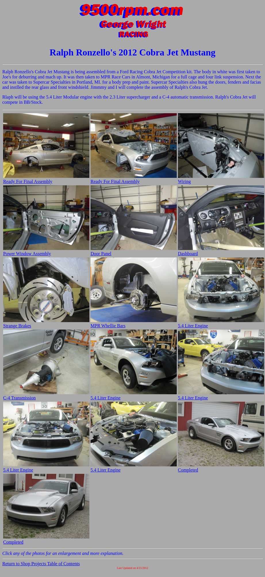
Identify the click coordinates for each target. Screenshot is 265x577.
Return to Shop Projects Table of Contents (41, 563)
